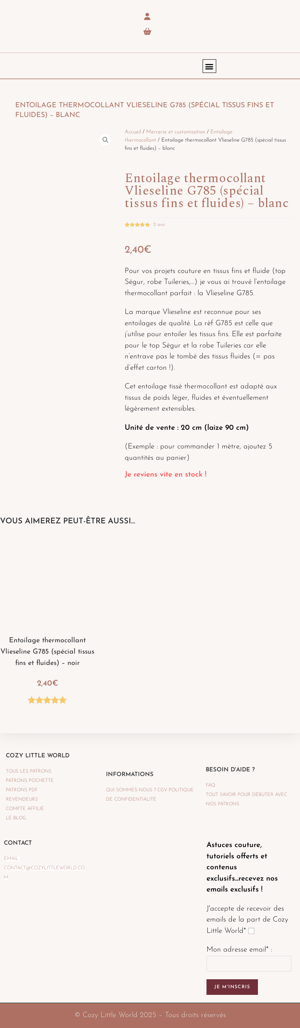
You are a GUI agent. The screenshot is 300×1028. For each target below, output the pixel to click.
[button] (209, 66)
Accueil (133, 132)
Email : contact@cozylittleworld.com (44, 868)
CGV (162, 790)
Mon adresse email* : (239, 950)
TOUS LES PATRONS (28, 771)
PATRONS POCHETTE (30, 780)
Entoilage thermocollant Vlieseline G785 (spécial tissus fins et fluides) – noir (47, 652)
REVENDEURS (22, 799)
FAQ (210, 785)
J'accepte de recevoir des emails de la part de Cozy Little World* (247, 920)
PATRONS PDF (22, 790)
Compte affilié (25, 808)
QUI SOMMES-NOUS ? (131, 790)
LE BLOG (16, 818)
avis (159, 224)
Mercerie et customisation (175, 132)
